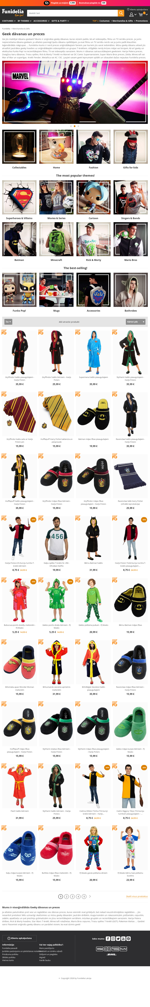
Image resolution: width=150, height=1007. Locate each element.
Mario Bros (130, 258)
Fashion (93, 165)
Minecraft (56, 258)
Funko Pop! (19, 308)
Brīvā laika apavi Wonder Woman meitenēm (19, 686)
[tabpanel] (75, 90)
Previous (9, 90)
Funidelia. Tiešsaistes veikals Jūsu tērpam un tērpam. (12, 13)
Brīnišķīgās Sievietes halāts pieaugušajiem (93, 686)
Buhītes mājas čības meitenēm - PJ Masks (56, 872)
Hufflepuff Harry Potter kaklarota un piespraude (57, 438)
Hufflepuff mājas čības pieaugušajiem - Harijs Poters (19, 748)
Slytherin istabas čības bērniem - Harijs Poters (57, 748)
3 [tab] (78, 125)
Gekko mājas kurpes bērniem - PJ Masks (130, 748)
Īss (7, 319)
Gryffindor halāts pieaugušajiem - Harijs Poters (19, 376)
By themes (23, 20)
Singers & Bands (130, 216)
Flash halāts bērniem (20, 809)
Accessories (40, 20)
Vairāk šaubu (45, 958)
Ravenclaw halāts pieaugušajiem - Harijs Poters (130, 438)
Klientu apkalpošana (19, 936)
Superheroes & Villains (19, 216)
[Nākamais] (90, 894)
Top (95, 20)
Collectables (19, 165)
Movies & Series (56, 216)
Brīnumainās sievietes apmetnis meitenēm (56, 686)
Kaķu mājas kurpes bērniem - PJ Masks (19, 872)
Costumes (7, 20)
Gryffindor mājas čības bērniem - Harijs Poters (56, 500)
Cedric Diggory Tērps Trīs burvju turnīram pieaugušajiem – (130, 810)
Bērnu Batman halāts (93, 561)
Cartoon (93, 216)
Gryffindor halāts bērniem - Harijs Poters (56, 376)
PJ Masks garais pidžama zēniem (93, 871)
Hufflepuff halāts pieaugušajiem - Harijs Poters (19, 500)
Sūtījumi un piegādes (48, 952)
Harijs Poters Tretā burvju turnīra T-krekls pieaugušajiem (130, 562)
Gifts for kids (130, 165)
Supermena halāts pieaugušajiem (93, 375)
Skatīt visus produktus (137, 894)
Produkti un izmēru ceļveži (50, 949)
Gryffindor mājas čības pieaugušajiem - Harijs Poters (93, 500)
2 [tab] (74, 125)
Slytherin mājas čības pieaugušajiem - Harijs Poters (93, 748)
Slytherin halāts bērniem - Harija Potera (56, 810)
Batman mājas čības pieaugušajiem (93, 437)
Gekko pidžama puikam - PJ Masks (93, 623)
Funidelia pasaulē (9, 946)
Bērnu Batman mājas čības (130, 623)
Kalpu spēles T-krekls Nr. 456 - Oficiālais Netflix (56, 562)
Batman (19, 258)
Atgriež (42, 955)
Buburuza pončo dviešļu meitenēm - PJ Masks (19, 624)
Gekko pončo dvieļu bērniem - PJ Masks (56, 624)
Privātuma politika (10, 952)
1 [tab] (71, 125)
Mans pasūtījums (46, 946)
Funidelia (6, 28)
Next (141, 90)
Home (56, 165)
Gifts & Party (59, 20)
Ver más (9, 55)
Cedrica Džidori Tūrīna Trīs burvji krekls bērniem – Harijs (94, 810)
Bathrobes (131, 308)
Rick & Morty (93, 258)
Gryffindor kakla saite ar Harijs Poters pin (20, 438)
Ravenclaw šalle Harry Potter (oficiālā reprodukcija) (130, 500)
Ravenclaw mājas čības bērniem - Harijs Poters (130, 686)
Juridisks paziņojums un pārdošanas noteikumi (22, 949)
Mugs (56, 308)
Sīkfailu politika (8, 955)
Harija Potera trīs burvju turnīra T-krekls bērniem (19, 562)
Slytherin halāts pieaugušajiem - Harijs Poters (130, 376)
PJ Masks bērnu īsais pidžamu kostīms (130, 872)
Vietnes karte (8, 958)
